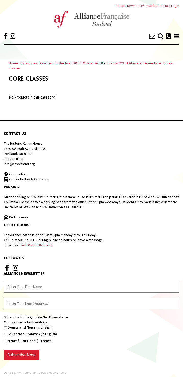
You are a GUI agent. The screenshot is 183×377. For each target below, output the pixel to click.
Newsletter (136, 5)
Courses (46, 63)
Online (88, 63)
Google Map (16, 174)
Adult (99, 63)
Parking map (16, 217)
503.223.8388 (13, 158)
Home (13, 63)
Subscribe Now (21, 355)
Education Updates (23, 334)
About (120, 5)
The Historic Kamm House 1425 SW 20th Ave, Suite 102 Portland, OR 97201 (25, 148)
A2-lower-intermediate (143, 63)
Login (175, 5)
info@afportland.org (19, 164)
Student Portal (158, 5)
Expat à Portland (21, 340)
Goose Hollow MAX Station (26, 179)
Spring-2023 (115, 63)
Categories (29, 63)
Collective (63, 63)
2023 (76, 63)
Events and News (21, 327)
